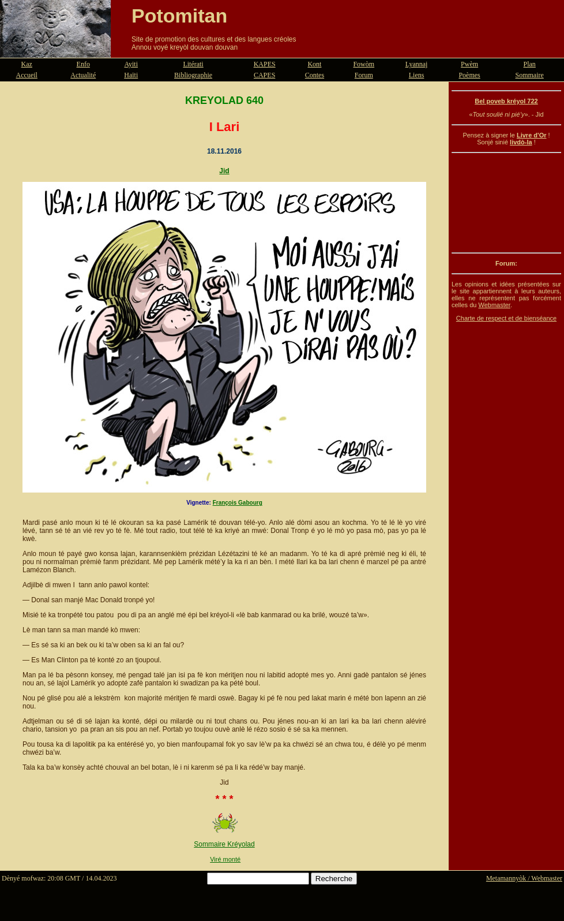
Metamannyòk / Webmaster (524, 878)
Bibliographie (193, 75)
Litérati (193, 64)
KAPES (265, 64)
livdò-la (521, 142)
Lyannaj (416, 64)
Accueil (26, 75)
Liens (416, 75)
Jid (224, 171)
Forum (364, 75)
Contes (314, 75)
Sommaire (530, 75)
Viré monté (225, 859)
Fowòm (363, 64)
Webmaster (494, 304)
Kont (314, 64)
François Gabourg (237, 502)
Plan (530, 64)
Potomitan (179, 16)
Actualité (83, 75)
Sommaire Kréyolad (224, 844)
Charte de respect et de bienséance (506, 318)
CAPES (264, 75)
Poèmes (469, 75)
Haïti (131, 75)
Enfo (83, 64)
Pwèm (469, 64)
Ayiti (131, 64)
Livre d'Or (532, 135)
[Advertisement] (506, 202)
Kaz (26, 64)
